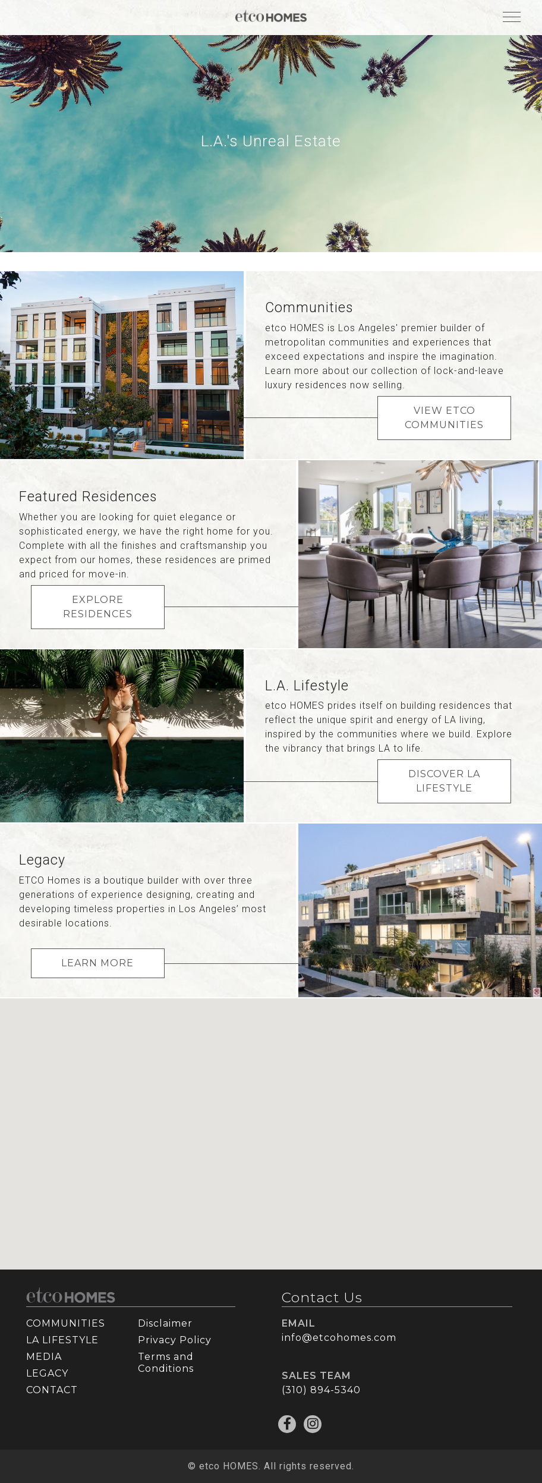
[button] (276, 1134)
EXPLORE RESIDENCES (98, 607)
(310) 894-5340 (321, 1390)
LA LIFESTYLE (62, 1340)
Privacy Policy (175, 1340)
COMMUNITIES (65, 1323)
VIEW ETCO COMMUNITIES (444, 418)
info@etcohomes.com (339, 1337)
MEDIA (44, 1356)
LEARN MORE (97, 963)
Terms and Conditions (166, 1362)
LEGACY (47, 1373)
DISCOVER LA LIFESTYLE (444, 781)
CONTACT (52, 1390)
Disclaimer (165, 1323)
